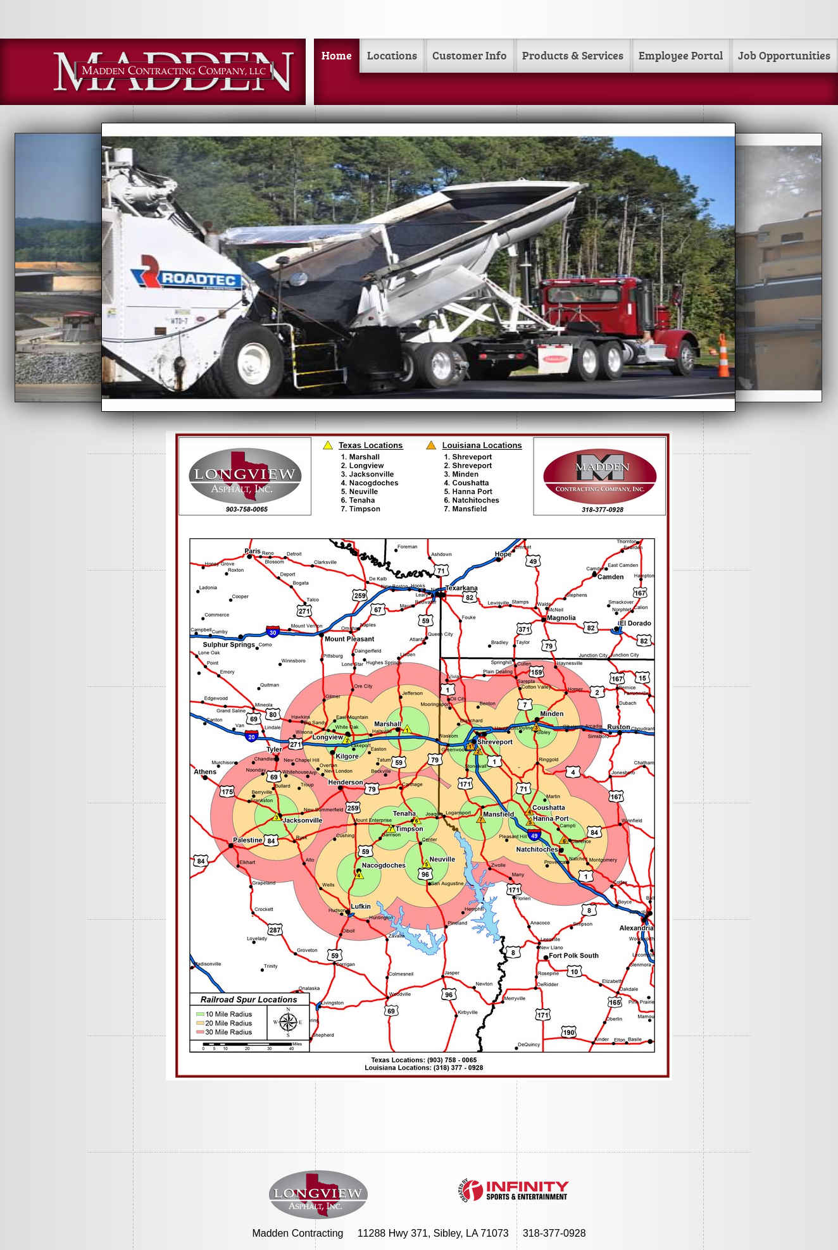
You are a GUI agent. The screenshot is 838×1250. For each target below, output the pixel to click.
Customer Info (469, 55)
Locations (392, 55)
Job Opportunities (784, 55)
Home (337, 55)
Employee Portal (681, 55)
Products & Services (572, 55)
